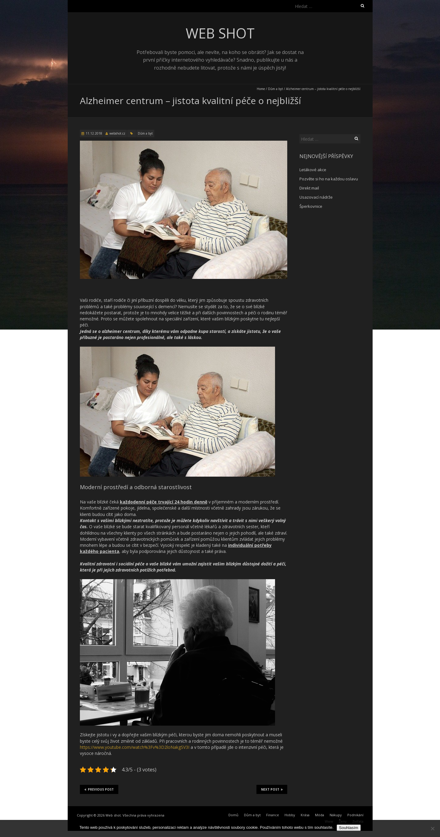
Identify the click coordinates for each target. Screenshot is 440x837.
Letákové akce (312, 169)
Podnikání (355, 815)
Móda (319, 815)
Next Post (272, 789)
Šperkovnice (310, 206)
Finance (272, 815)
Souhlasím (348, 827)
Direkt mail (309, 188)
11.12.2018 (94, 133)
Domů (233, 815)
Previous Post (99, 789)
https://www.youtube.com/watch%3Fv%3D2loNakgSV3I (134, 747)
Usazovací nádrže (316, 197)
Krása (305, 815)
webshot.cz (117, 133)
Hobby (289, 815)
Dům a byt (275, 89)
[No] (432, 828)
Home (261, 89)
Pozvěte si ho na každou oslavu (328, 179)
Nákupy (336, 815)
